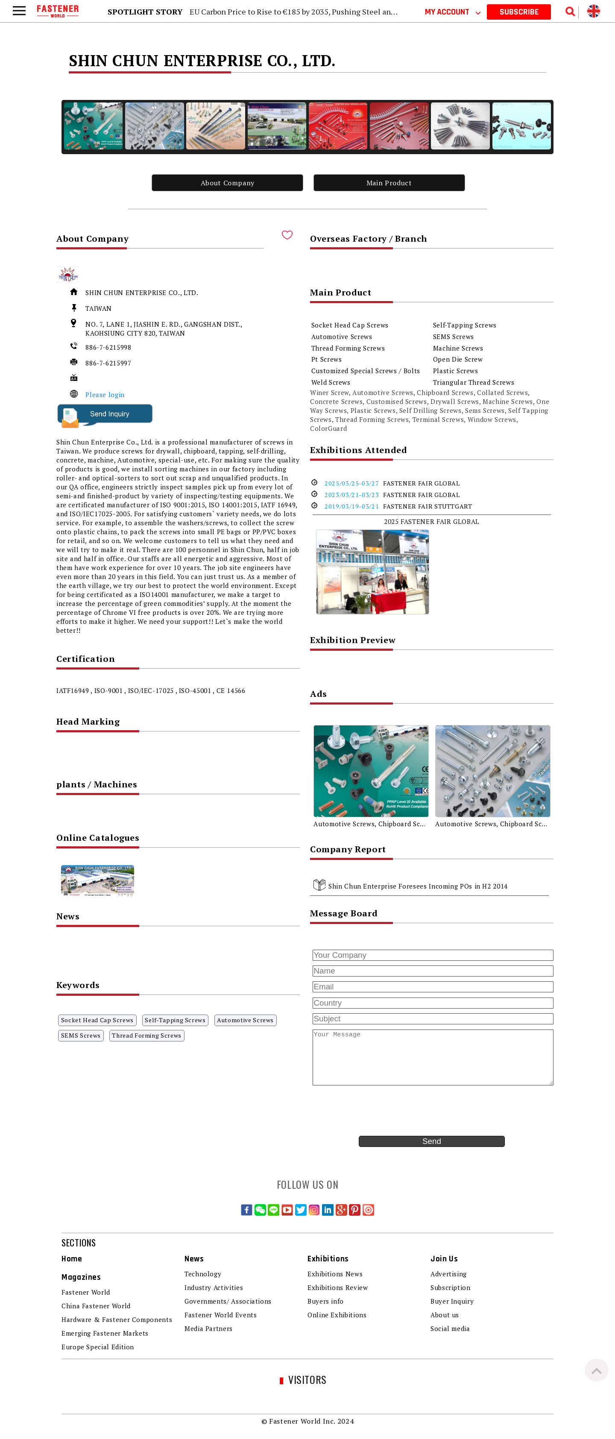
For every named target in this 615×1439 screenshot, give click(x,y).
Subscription (450, 1287)
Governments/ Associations (228, 1301)
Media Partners (208, 1328)
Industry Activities (213, 1287)
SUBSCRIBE (519, 12)
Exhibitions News (335, 1273)
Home (72, 1259)
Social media (450, 1328)
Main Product (389, 182)
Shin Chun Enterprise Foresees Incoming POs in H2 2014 (418, 886)
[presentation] (375, 1110)
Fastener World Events (220, 1314)
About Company (228, 182)
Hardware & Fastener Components (117, 1319)
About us (444, 1314)
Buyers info (326, 1301)
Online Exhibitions (337, 1314)
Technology (202, 1273)
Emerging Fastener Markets (105, 1333)
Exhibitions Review (338, 1287)
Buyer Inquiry (452, 1301)
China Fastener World (96, 1306)
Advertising (448, 1273)
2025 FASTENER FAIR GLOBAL (432, 521)
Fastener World (86, 1292)
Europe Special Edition (98, 1346)
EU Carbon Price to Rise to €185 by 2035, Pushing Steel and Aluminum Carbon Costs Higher (348, 11)
